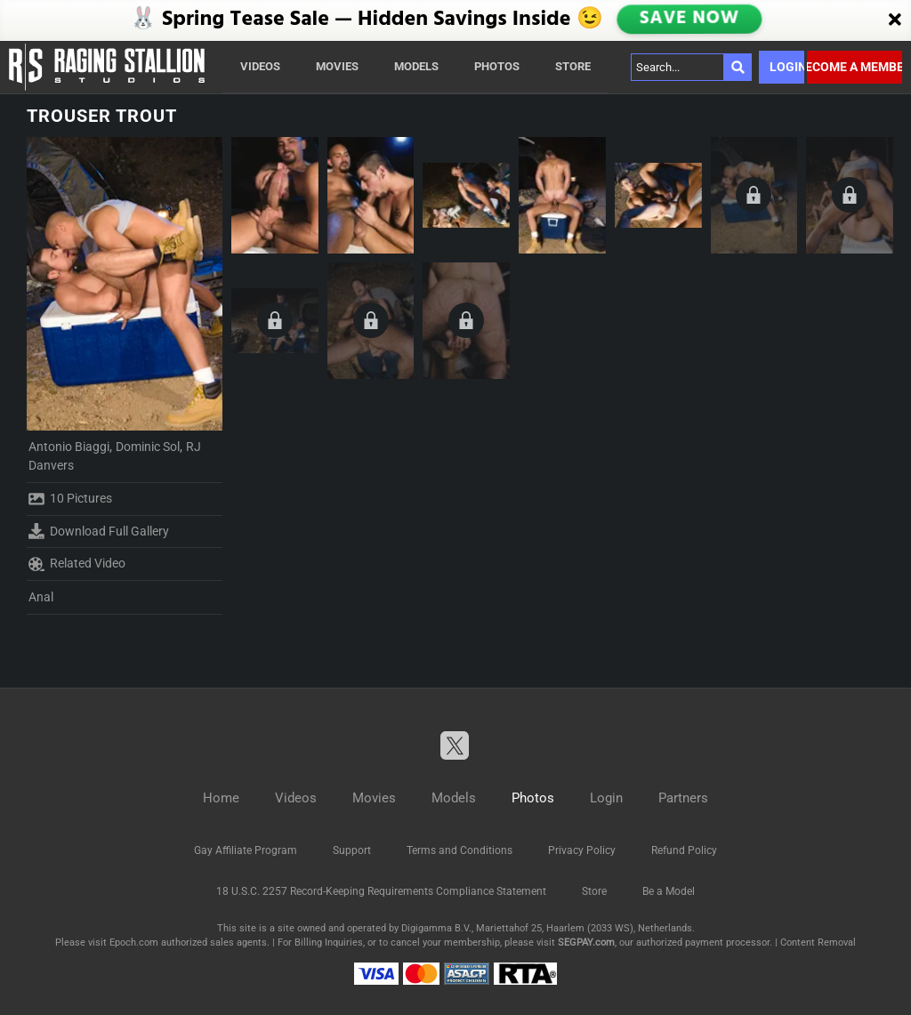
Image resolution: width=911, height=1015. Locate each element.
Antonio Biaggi (68, 446)
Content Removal (818, 942)
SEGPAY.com (586, 942)
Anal (40, 597)
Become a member (854, 67)
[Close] (895, 20)
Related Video (76, 564)
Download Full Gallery (98, 531)
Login (787, 67)
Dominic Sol (148, 446)
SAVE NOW (691, 20)
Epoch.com (133, 942)
